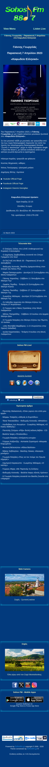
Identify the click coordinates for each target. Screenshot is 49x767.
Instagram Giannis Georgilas (15, 188)
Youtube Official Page (12, 179)
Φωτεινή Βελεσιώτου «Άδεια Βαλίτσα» (18, 447)
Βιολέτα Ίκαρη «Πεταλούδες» (15, 434)
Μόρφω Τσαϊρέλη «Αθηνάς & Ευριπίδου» (20, 417)
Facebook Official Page (13, 183)
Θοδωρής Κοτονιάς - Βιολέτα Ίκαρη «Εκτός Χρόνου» (25, 472)
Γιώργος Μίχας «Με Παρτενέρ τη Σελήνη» (20, 469)
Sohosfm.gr (20, 746)
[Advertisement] (24, 525)
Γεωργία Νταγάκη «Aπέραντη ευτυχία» (19, 438)
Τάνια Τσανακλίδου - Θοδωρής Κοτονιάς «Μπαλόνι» (24, 421)
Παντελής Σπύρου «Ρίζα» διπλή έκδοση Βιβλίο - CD (24, 430)
